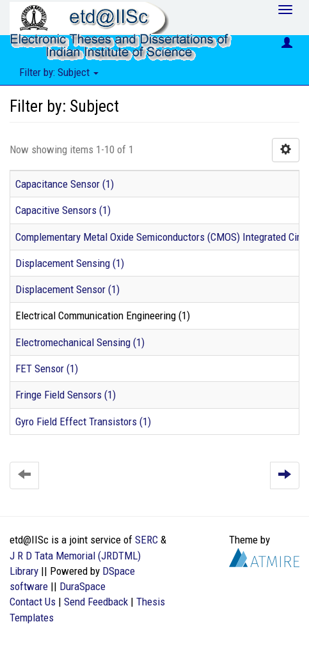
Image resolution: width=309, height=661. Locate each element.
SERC (146, 539)
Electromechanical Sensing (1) (80, 342)
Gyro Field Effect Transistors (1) (83, 421)
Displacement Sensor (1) (67, 289)
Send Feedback (96, 601)
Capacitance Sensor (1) (64, 184)
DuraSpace (82, 586)
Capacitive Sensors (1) (63, 210)
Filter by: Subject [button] (59, 72)
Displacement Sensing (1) (69, 263)
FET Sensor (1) (46, 368)
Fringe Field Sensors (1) (65, 394)
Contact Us (33, 601)
